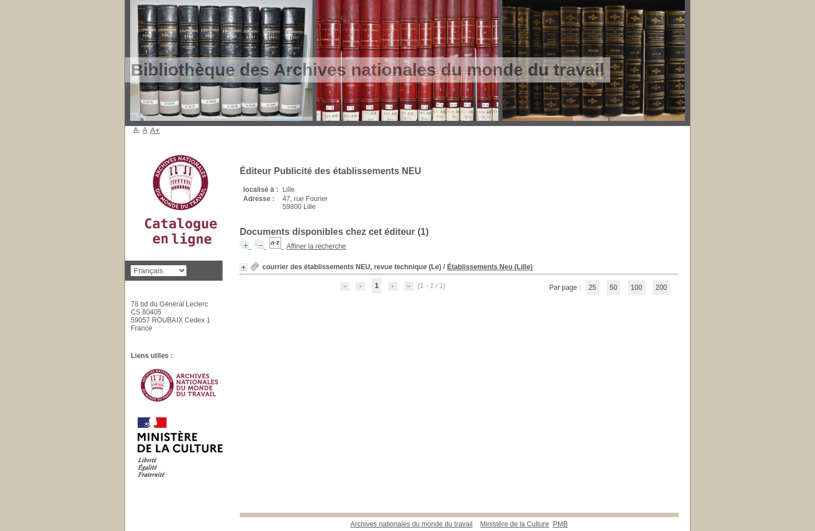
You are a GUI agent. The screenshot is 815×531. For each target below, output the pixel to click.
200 (661, 288)
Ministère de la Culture (514, 524)
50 (613, 288)
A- (137, 129)
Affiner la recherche (316, 246)
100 (636, 288)
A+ (155, 130)
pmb (560, 524)
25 (592, 288)
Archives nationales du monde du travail (411, 524)
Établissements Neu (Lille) (489, 267)
